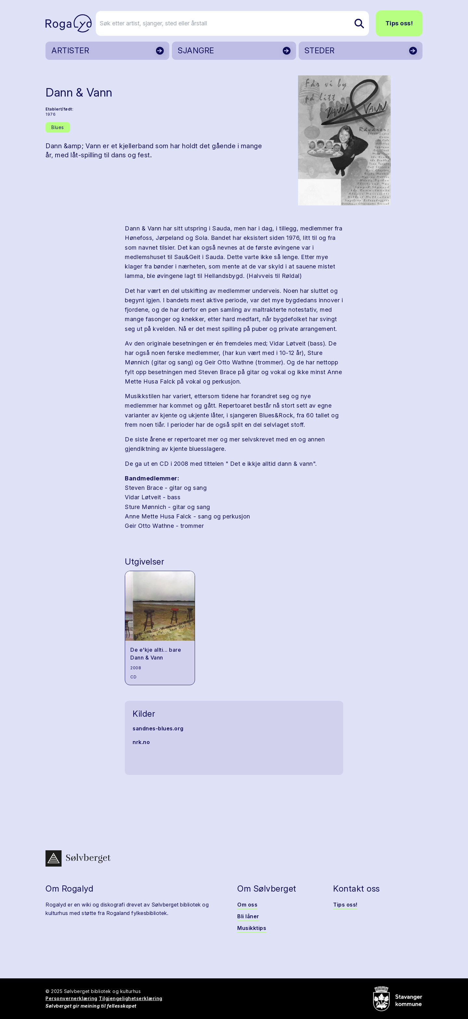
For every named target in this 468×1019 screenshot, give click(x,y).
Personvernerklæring (72, 998)
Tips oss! (399, 23)
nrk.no (141, 742)
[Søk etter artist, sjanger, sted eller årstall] (237, 23)
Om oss (247, 904)
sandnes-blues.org (158, 728)
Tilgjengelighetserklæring (130, 998)
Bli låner (248, 916)
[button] (344, 140)
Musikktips (251, 928)
